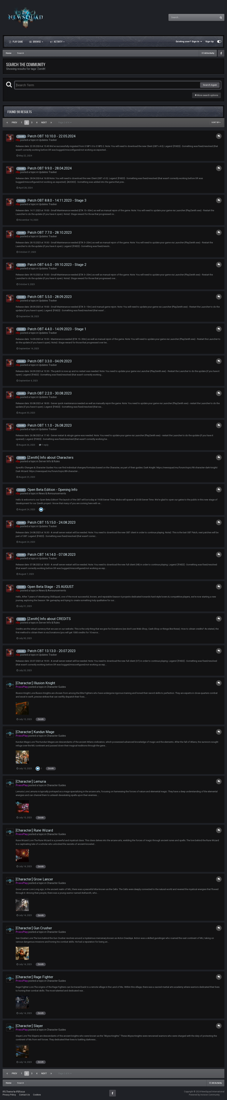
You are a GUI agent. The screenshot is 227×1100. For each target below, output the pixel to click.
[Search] (183, 17)
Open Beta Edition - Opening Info (52, 490)
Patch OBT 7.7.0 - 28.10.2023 (49, 232)
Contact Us (24, 1095)
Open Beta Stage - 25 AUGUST (50, 587)
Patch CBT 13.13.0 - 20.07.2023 (51, 651)
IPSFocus (20, 1091)
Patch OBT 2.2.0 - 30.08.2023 (49, 393)
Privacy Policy (9, 1095)
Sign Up (209, 41)
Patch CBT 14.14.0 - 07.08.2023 (51, 554)
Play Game (16, 41)
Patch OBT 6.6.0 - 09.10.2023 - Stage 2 (56, 265)
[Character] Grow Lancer (34, 879)
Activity (57, 41)
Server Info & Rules (49, 461)
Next (44, 122)
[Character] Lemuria (31, 781)
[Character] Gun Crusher (34, 928)
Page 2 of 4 (64, 122)
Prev (14, 122)
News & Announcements (52, 493)
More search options (206, 95)
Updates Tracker (48, 140)
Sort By (216, 122)
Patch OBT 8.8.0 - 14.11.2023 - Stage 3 (56, 200)
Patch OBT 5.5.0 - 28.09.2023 (49, 297)
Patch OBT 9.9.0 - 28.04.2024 (49, 168)
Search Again (210, 85)
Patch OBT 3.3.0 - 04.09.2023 (49, 361)
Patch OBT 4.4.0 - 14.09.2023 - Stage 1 (56, 329)
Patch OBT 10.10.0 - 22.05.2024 (51, 136)
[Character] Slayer (29, 1026)
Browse (36, 41)
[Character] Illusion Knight (35, 683)
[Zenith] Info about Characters (50, 457)
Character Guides (56, 686)
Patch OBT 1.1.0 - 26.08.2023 (49, 425)
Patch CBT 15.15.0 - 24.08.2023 (51, 522)
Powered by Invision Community (204, 1095)
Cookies (37, 1095)
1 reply (43, 445)
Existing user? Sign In (189, 41)
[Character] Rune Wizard (34, 830)
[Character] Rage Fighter (34, 977)
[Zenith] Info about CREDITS (49, 619)
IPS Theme (8, 1091)
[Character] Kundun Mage (35, 732)
